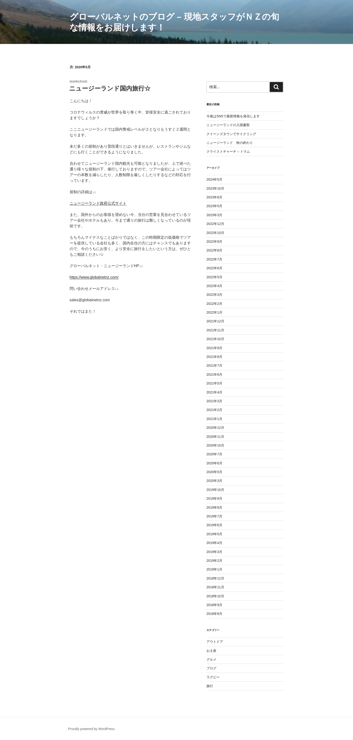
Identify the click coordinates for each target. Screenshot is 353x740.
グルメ (211, 659)
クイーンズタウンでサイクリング (231, 134)
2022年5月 (214, 277)
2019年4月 (214, 543)
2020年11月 (215, 437)
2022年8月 (214, 250)
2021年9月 (214, 348)
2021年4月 (214, 392)
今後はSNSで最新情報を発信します (233, 116)
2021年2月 (214, 410)
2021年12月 (215, 321)
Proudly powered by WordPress (91, 729)
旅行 (209, 686)
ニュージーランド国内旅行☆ (110, 88)
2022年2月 (214, 304)
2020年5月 (214, 472)
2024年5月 (214, 179)
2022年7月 (214, 259)
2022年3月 (214, 295)
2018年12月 (215, 578)
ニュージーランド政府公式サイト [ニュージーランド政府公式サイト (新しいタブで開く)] (98, 203)
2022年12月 (215, 224)
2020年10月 (215, 445)
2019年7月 (214, 516)
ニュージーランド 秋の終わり (229, 143)
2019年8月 (214, 507)
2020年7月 (214, 454)
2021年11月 (215, 330)
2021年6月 (214, 374)
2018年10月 (215, 596)
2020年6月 (214, 463)
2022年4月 (214, 286)
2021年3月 (214, 401)
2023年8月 (214, 197)
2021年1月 (214, 419)
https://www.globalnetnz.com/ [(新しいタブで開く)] (94, 277)
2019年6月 (214, 525)
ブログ (211, 668)
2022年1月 (214, 312)
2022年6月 (214, 268)
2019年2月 (214, 560)
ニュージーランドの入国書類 (228, 125)
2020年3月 (214, 481)
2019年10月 (215, 490)
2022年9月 (214, 241)
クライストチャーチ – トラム (228, 151)
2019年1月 (214, 569)
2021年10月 (215, 339)
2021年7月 (214, 365)
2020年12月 (215, 427)
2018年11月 (215, 587)
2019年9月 (214, 498)
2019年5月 (214, 534)
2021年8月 (214, 357)
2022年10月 (215, 233)
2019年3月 (214, 552)
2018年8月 (214, 614)
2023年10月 (215, 188)
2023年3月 (214, 215)
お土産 (211, 651)
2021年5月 (214, 383)
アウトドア (214, 642)
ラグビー (213, 677)
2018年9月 (214, 605)
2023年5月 (214, 206)
